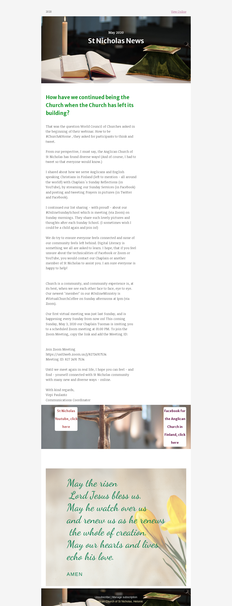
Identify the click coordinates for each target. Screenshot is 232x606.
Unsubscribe (102, 597)
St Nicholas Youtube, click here (66, 419)
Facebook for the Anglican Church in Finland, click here (175, 427)
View (174, 11)
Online (181, 11)
